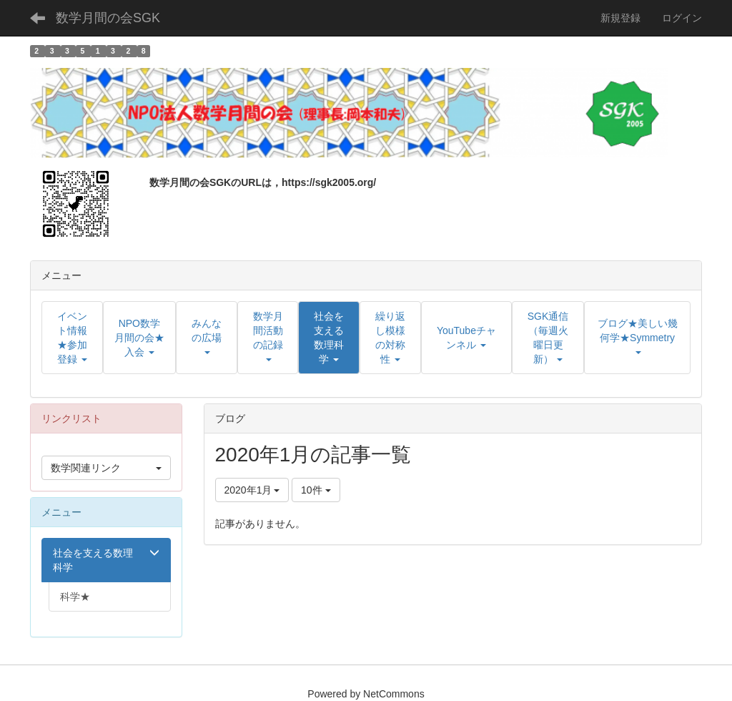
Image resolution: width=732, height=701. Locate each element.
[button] (329, 337)
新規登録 (620, 18)
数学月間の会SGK (108, 18)
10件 (315, 490)
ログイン (682, 18)
